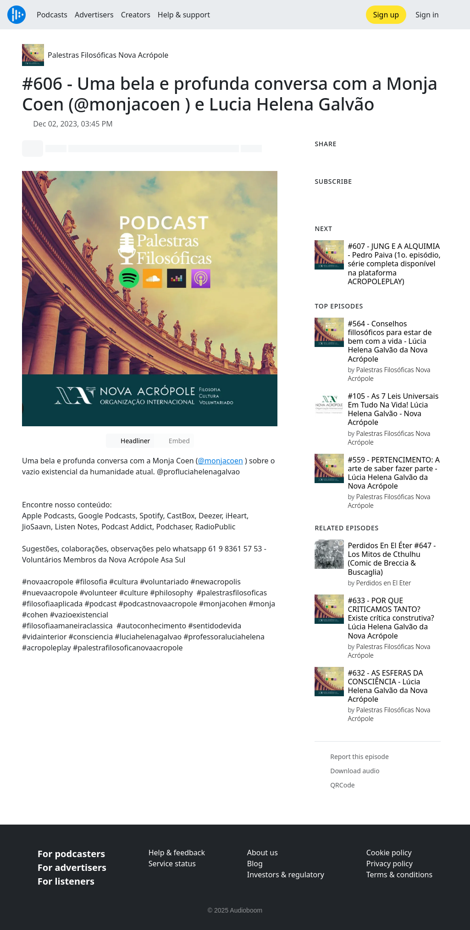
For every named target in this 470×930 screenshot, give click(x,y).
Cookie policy (389, 852)
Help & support (184, 15)
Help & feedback (177, 852)
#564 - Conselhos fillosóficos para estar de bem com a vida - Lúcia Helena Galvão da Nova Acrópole (389, 341)
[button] (454, 15)
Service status (172, 863)
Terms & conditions (399, 874)
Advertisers (94, 15)
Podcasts (52, 15)
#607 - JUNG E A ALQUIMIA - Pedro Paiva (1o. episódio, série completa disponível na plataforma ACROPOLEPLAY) (394, 263)
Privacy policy (389, 863)
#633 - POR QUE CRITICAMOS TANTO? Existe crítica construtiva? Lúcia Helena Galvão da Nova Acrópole (391, 618)
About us (262, 852)
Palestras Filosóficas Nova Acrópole (108, 55)
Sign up (386, 15)
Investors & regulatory (285, 874)
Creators (135, 15)
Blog (255, 863)
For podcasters (71, 853)
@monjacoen (220, 461)
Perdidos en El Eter (383, 582)
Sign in (427, 15)
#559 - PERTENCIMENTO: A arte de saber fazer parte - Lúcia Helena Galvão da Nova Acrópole (394, 473)
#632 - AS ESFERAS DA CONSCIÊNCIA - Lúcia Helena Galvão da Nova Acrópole (387, 686)
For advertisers (72, 867)
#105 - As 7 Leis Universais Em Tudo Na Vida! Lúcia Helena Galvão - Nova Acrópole (393, 409)
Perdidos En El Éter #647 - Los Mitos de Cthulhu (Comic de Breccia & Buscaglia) (392, 558)
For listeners (66, 881)
